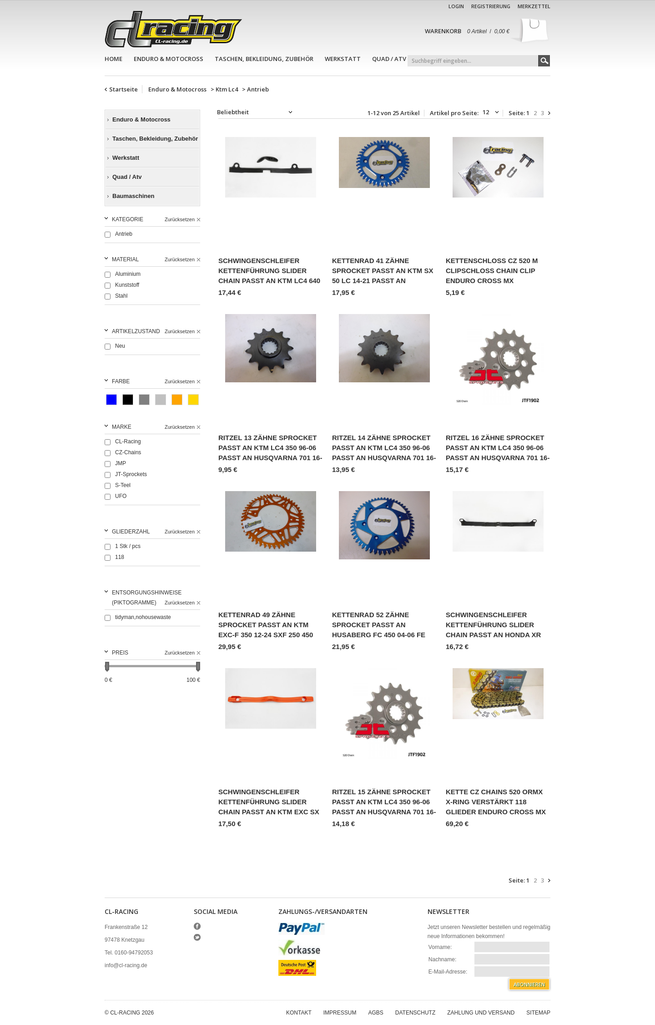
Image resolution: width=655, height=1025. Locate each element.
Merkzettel (534, 6)
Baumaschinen (133, 196)
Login (456, 6)
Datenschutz (415, 1013)
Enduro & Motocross (168, 59)
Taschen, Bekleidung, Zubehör (264, 59)
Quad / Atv (389, 59)
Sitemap (538, 1013)
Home (113, 59)
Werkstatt (343, 59)
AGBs (375, 1013)
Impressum (340, 1013)
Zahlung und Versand (480, 1013)
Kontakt (299, 1013)
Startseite (123, 89)
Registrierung (490, 6)
